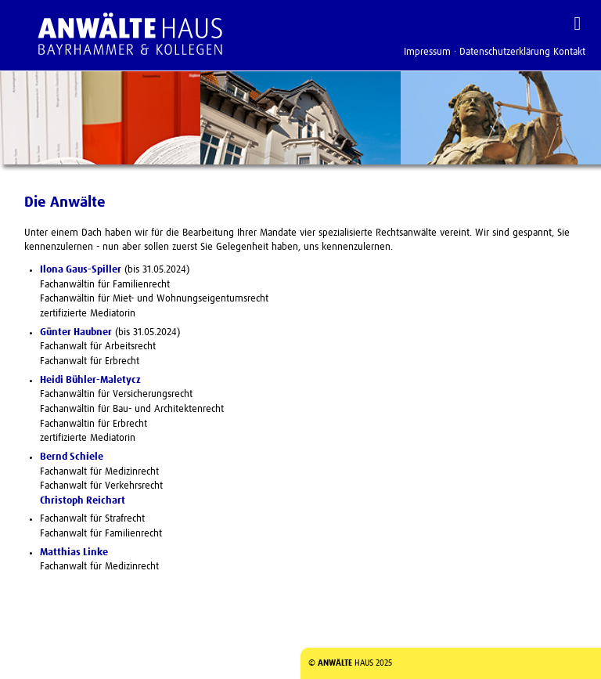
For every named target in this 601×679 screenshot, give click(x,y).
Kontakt (569, 52)
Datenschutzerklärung (504, 52)
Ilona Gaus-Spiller (80, 270)
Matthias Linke (74, 552)
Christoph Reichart (82, 501)
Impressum (427, 52)
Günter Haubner (76, 332)
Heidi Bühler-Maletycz (90, 380)
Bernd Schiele (71, 457)
